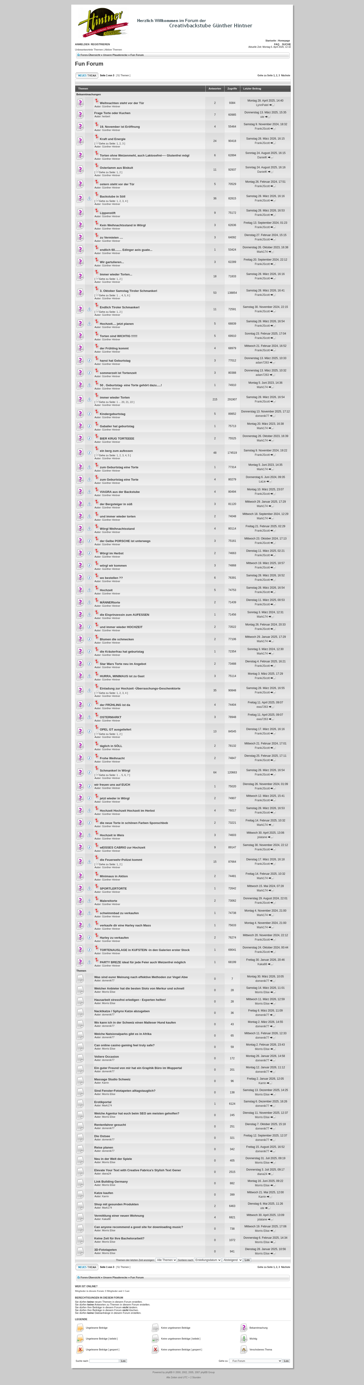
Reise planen (103, 1147)
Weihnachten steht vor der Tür (122, 103)
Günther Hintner (111, 106)
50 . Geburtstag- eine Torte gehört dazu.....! (131, 385)
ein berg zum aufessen (116, 451)
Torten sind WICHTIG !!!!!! (118, 336)
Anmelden (82, 44)
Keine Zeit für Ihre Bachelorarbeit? (119, 1238)
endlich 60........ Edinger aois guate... (126, 250)
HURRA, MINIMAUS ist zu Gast (122, 676)
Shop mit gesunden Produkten (116, 1204)
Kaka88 (262, 964)
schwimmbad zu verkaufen (119, 913)
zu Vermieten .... (111, 237)
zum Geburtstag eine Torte (119, 467)
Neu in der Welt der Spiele (113, 1159)
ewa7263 (262, 706)
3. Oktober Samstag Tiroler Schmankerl (128, 291)
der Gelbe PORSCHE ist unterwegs (125, 541)
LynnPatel (262, 105)
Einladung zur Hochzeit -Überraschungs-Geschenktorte (140, 688)
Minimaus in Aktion (114, 876)
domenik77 (262, 416)
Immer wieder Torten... (116, 274)
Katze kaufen (103, 1193)
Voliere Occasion (106, 1056)
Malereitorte (108, 901)
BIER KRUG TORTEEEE (117, 438)
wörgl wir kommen (113, 565)
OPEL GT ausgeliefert (115, 729)
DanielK (262, 157)
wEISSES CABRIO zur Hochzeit (122, 847)
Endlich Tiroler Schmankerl (120, 307)
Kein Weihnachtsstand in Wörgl (123, 225)
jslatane (262, 837)
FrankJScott (262, 128)
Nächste (285, 75)
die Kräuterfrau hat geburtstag (122, 651)
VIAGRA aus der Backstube (120, 492)
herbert (106, 116)
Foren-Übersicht (90, 55)
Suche (286, 44)
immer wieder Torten (115, 397)
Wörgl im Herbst (112, 553)
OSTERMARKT (110, 717)
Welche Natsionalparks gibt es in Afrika (122, 1034)
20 (122, 402)
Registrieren (100, 44)
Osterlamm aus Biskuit (116, 167)
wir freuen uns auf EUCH (112, 784)
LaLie (262, 481)
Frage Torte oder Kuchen (112, 113)
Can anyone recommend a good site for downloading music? (138, 1227)
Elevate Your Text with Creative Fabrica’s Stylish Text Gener (137, 1170)
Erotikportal (102, 1102)
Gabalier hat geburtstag (117, 426)
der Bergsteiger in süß (116, 504)
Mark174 (262, 251)
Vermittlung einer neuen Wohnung (119, 1215)
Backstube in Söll (112, 196)
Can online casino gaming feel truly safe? (124, 1045)
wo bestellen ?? (111, 578)
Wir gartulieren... (112, 262)
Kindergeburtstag (112, 414)
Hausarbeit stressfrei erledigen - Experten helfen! (130, 1000)
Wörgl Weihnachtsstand (117, 528)
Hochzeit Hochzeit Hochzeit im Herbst (127, 810)
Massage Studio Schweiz (112, 1079)
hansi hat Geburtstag (115, 360)
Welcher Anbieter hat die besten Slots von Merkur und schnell (139, 988)
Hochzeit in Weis (112, 835)
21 (127, 402)
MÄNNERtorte (110, 602)
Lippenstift (107, 213)
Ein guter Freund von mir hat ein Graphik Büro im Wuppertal (138, 1068)
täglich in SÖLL (111, 746)
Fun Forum (137, 55)
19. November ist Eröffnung (120, 126)
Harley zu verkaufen (114, 937)
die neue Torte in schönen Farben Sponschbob (134, 823)
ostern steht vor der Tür (117, 184)
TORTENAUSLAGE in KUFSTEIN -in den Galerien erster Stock (145, 950)
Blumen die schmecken (117, 639)
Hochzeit (106, 590)
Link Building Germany (111, 1181)
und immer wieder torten (118, 516)
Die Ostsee (102, 1136)
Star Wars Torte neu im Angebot (123, 664)
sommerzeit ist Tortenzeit (118, 373)
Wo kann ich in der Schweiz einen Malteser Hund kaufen (135, 1022)
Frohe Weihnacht (112, 758)
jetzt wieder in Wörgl (115, 798)
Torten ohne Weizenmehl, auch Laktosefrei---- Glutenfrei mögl (144, 155)
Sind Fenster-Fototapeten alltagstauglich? (125, 1090)
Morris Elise (108, 991)
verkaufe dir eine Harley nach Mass (125, 925)
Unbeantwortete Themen (89, 49)
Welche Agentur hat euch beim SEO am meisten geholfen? (136, 1113)
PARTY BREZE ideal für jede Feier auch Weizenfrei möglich (143, 962)
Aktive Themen (113, 49)
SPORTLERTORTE (113, 888)
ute (262, 116)
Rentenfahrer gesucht (110, 1125)
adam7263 (262, 362)
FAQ (277, 44)
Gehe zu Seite (265, 75)
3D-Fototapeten (105, 1249)
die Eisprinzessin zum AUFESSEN (124, 614)
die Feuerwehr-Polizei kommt (121, 860)
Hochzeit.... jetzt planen (117, 324)
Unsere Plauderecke (115, 55)
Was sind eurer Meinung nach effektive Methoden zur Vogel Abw (141, 977)
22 (131, 402)
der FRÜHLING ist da (115, 705)
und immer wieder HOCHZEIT (121, 627)
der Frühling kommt (114, 348)
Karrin (105, 1082)
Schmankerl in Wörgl (115, 770)
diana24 (106, 1173)
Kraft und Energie (113, 139)
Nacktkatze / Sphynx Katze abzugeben (122, 1011)
